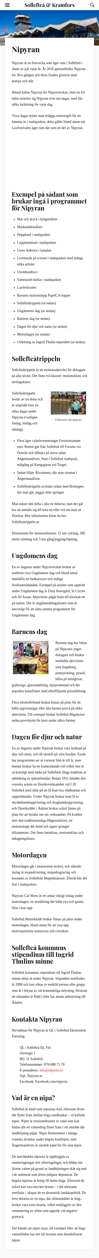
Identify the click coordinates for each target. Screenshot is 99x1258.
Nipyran (26, 49)
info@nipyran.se (51, 1070)
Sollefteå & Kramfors (50, 4)
